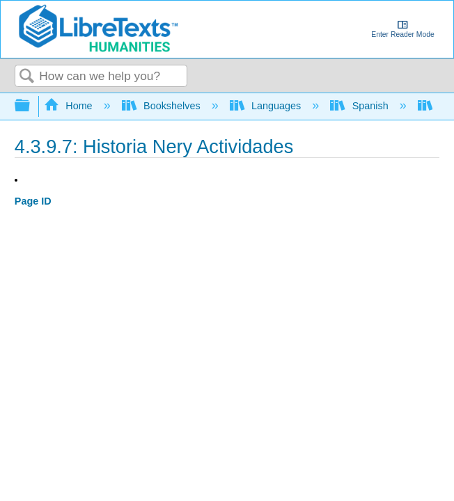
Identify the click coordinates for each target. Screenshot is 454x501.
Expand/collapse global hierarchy (31, 106)
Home (69, 105)
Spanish (360, 105)
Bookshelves (162, 105)
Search (27, 77)
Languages (267, 105)
